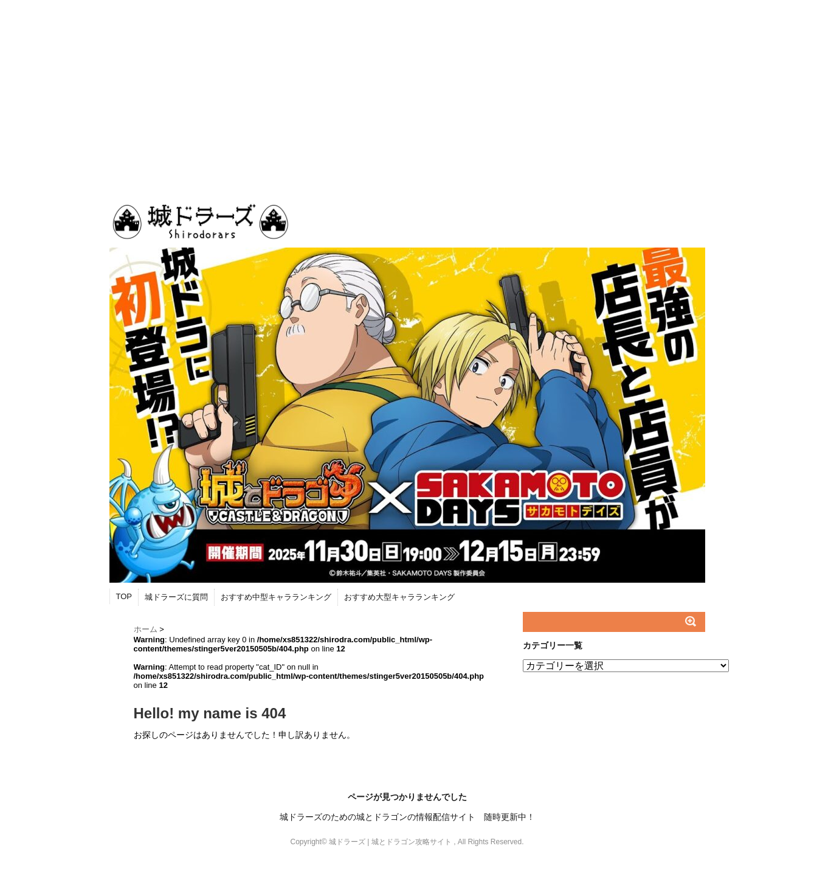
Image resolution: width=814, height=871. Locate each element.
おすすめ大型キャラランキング (399, 597)
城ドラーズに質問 (176, 597)
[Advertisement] (407, 91)
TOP (124, 596)
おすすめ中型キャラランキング (276, 597)
